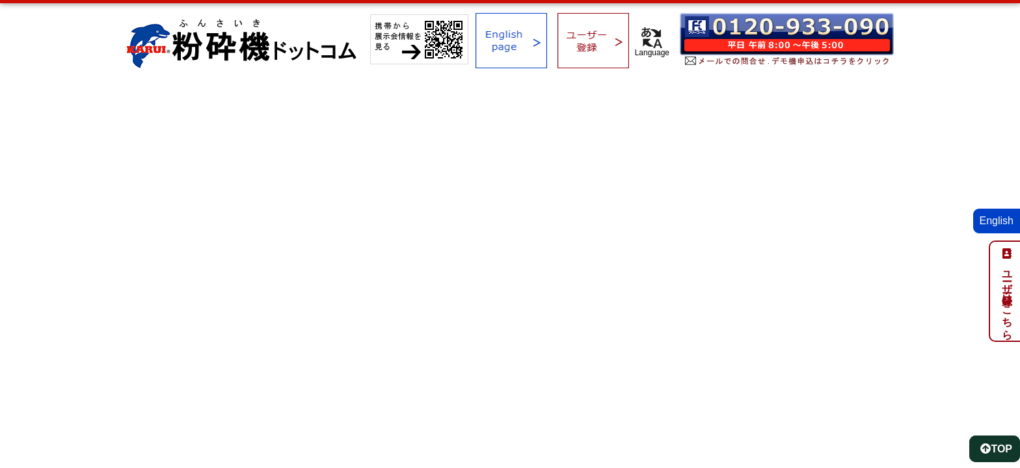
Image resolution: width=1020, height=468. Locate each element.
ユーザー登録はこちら (1007, 299)
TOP (996, 448)
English (996, 220)
